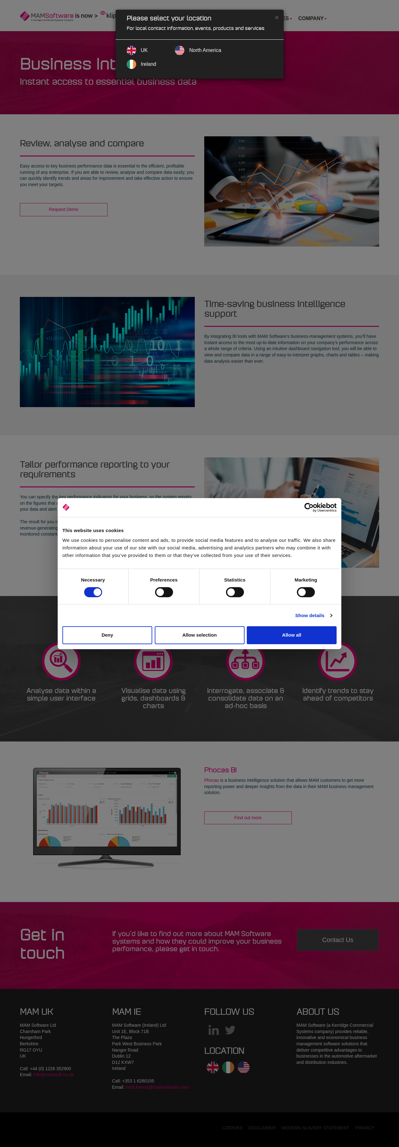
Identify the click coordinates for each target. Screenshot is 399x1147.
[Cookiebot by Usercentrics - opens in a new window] (309, 507)
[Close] (277, 17)
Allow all (291, 635)
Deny (107, 635)
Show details (310, 615)
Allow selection (199, 635)
